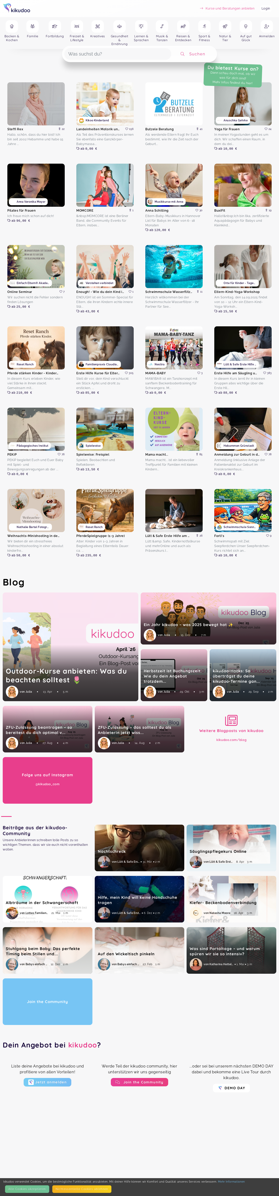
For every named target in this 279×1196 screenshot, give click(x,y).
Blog (14, 582)
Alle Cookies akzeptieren (27, 1189)
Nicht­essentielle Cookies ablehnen (82, 1189)
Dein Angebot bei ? (52, 1045)
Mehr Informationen (231, 1181)
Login (266, 8)
